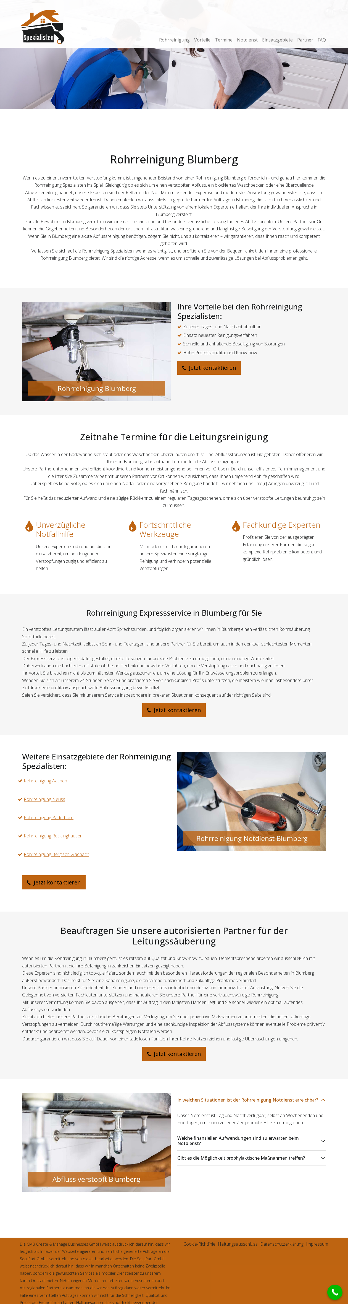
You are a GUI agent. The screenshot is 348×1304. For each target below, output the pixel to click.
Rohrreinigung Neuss (44, 799)
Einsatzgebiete (277, 40)
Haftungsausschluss (238, 1244)
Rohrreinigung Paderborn (48, 817)
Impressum (317, 1244)
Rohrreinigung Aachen (45, 781)
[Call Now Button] (334, 1292)
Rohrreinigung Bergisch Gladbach (56, 854)
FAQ (322, 40)
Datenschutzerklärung (282, 1244)
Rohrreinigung (174, 40)
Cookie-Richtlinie (199, 1244)
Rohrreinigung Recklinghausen (53, 836)
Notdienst (247, 40)
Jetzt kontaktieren (208, 367)
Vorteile (202, 40)
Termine (224, 40)
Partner (305, 40)
